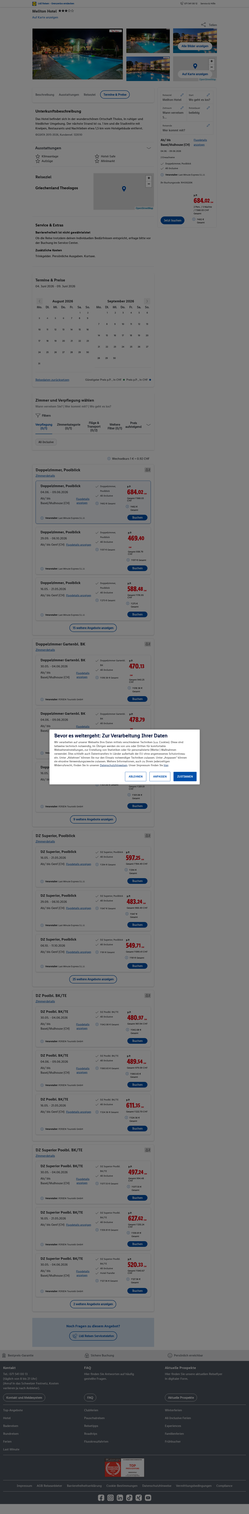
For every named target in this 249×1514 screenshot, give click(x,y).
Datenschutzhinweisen (113, 765)
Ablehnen (136, 776)
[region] (124, 757)
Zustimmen (185, 776)
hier (166, 765)
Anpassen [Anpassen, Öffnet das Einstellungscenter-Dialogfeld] (160, 776)
